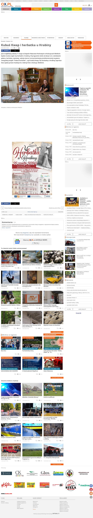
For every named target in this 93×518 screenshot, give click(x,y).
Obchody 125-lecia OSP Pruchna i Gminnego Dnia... (79, 115)
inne (11, 41)
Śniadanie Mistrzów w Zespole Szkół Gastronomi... (79, 223)
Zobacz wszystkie (57, 332)
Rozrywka (76, 9)
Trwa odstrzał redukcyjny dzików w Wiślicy (77, 112)
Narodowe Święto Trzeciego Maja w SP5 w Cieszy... (79, 208)
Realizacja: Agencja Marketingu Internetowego (46, 513)
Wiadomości (6, 9)
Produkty (19, 504)
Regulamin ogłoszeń (64, 504)
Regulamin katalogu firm (65, 507)
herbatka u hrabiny (7, 214)
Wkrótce (16, 9)
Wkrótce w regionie (9, 335)
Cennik (18, 505)
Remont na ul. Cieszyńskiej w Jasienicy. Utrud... (78, 100)
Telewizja (36, 9)
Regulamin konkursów (64, 509)
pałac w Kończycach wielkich (33, 214)
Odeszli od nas (70, 37)
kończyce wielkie (48, 214)
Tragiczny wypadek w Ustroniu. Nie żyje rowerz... (79, 110)
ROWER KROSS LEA (71, 283)
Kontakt (18, 507)
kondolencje (81, 37)
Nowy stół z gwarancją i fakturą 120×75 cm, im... (78, 292)
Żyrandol (69, 295)
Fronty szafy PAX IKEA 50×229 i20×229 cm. (77, 290)
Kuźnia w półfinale (71, 97)
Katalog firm (46, 9)
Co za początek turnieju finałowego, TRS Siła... (78, 105)
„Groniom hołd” (70, 230)
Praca (66, 9)
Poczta (34, 509)
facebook (5, 50)
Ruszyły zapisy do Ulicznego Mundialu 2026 (77, 120)
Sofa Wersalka (70, 287)
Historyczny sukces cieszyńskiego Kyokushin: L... (78, 220)
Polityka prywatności (64, 502)
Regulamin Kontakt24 (64, 511)
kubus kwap (19, 214)
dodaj (50, 334)
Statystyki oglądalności (21, 502)
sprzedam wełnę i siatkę (73, 302)
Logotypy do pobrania (21, 501)
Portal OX (78, 313)
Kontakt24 (26, 9)
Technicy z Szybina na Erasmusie (75, 218)
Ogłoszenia (56, 9)
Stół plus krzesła (71, 285)
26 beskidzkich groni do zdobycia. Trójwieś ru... (78, 117)
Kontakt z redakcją (5, 502)
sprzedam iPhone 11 (72, 297)
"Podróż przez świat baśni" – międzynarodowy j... (79, 227)
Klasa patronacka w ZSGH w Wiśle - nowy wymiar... (79, 225)
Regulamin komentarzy (64, 505)
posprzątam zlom (71, 300)
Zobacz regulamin (6, 227)
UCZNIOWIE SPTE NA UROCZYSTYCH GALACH (77, 213)
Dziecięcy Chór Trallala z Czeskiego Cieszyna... (78, 210)
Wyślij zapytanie (20, 508)
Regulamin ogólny (63, 501)
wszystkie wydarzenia (57, 377)
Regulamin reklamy (63, 508)
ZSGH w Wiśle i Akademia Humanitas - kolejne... (78, 215)
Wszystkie (6, 37)
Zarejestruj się (28, 235)
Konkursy (87, 9)
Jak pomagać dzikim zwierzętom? (75, 102)
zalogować (25, 233)
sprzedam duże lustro (72, 305)
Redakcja (3, 501)
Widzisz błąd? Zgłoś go (32, 211)
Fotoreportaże (50, 37)
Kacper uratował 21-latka (73, 107)
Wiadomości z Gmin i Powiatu (38, 37)
